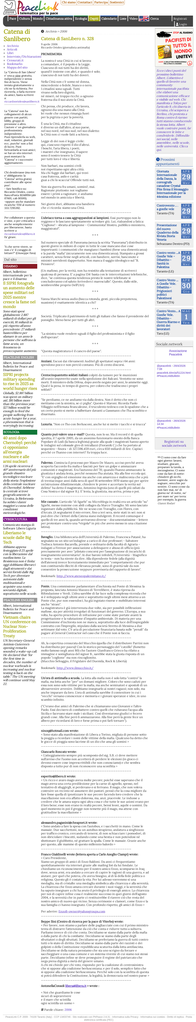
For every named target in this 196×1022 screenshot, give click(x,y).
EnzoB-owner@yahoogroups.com (81, 911)
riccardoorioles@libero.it (19, 234)
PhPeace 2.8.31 (101, 1016)
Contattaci (84, 2)
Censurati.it (15, 60)
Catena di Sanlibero (17, 35)
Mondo (38, 18)
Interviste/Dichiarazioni (24, 56)
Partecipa (101, 2)
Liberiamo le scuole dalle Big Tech (17, 537)
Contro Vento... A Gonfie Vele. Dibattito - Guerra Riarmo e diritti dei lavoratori (168, 320)
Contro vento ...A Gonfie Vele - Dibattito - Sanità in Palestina (168, 260)
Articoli (12, 49)
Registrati (180, 18)
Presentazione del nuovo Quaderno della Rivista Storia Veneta (167, 232)
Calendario (109, 18)
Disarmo (10, 266)
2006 (63, 31)
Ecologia (81, 18)
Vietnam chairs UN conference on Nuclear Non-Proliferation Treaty (19, 627)
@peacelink (164, 365)
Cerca (154, 18)
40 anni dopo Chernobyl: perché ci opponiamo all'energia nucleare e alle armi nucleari (19, 449)
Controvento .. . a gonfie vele (167, 207)
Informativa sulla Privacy (125, 1016)
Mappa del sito (17, 67)
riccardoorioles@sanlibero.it (22, 101)
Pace (12, 18)
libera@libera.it (75, 986)
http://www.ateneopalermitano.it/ (81, 576)
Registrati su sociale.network (174, 443)
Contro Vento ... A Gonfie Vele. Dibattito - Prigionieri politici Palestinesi (167, 289)
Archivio (13, 46)
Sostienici (117, 2)
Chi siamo (69, 2)
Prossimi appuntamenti (167, 161)
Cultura (24, 18)
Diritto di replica (175, 1016)
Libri (10, 53)
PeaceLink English (19, 357)
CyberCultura (15, 519)
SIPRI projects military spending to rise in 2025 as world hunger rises (20, 381)
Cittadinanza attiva (59, 18)
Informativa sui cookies (153, 1016)
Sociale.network (169, 344)
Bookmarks (14, 64)
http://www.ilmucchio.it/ (75, 668)
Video (133, 18)
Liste (123, 18)
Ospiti (94, 18)
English (144, 18)
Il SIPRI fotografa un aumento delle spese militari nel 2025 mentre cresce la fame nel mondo (19, 295)
